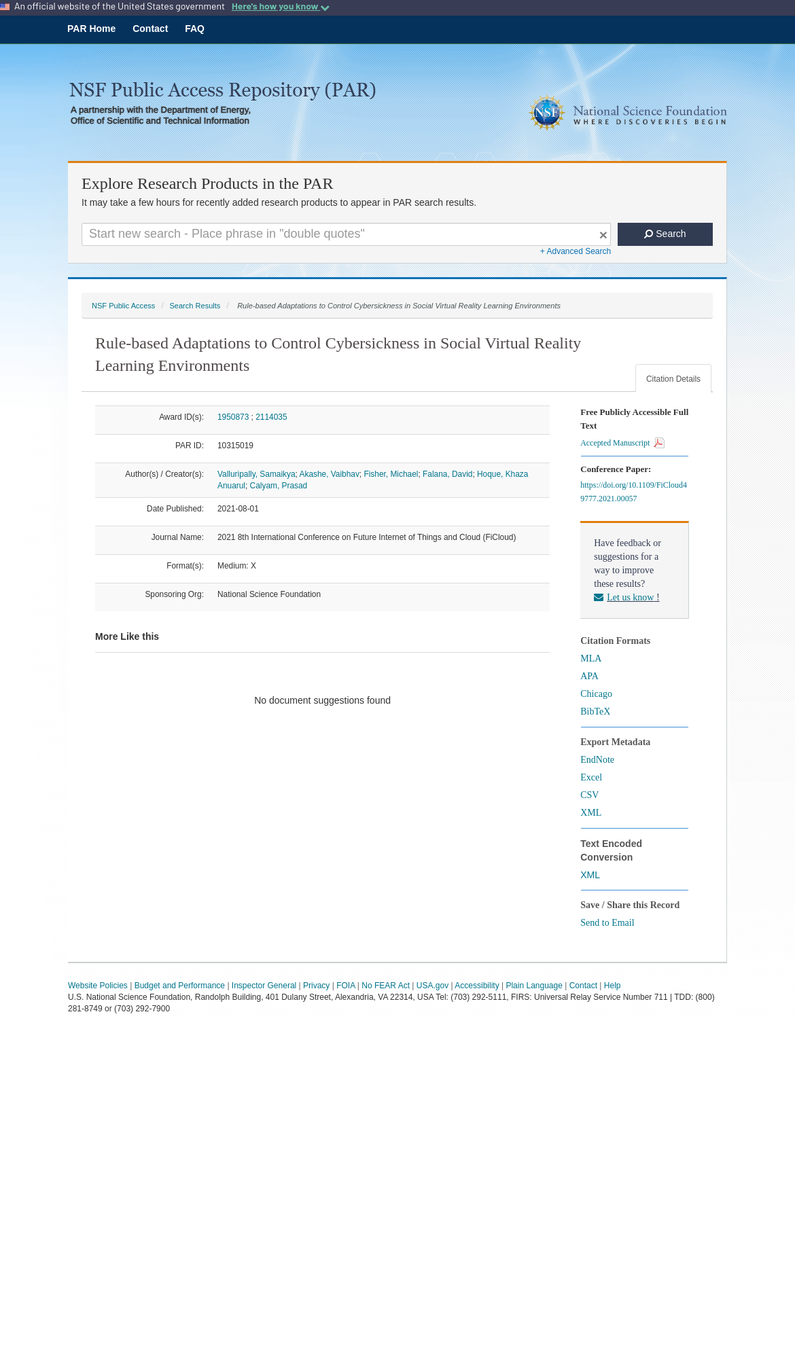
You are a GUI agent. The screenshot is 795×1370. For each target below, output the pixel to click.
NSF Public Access (123, 306)
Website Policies (98, 985)
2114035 (271, 417)
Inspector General (264, 985)
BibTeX (595, 711)
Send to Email (607, 923)
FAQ (195, 28)
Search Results (194, 306)
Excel (591, 777)
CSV (589, 795)
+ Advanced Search (575, 251)
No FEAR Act (385, 985)
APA (589, 676)
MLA (590, 658)
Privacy (316, 985)
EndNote (597, 760)
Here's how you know (281, 6)
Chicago (596, 694)
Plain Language (534, 985)
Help (612, 985)
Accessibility (477, 985)
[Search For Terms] (346, 234)
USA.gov (432, 985)
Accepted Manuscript (622, 443)
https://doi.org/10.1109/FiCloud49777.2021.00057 (633, 491)
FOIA (345, 985)
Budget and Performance (180, 985)
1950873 (233, 417)
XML (590, 813)
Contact (150, 28)
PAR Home (91, 28)
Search (665, 233)
